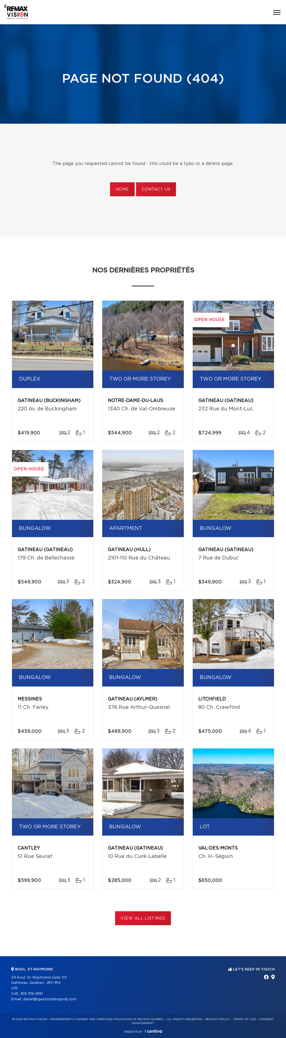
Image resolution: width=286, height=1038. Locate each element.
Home (122, 190)
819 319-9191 (32, 994)
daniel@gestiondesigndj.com (50, 999)
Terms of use (244, 1019)
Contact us (156, 190)
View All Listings (143, 918)
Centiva (153, 1031)
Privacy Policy (217, 1019)
